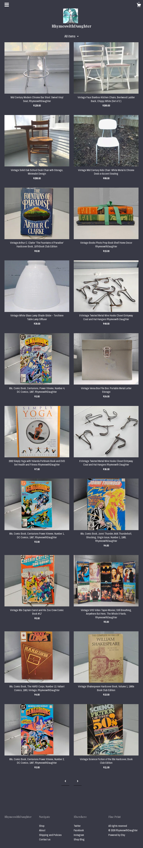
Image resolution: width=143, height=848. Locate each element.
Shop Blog (79, 839)
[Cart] (139, 5)
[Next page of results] (78, 781)
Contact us (44, 839)
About (42, 830)
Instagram (79, 835)
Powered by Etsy (116, 835)
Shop (42, 826)
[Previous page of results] (65, 781)
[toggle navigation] (6, 5)
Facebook (79, 830)
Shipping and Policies (50, 835)
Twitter (77, 826)
